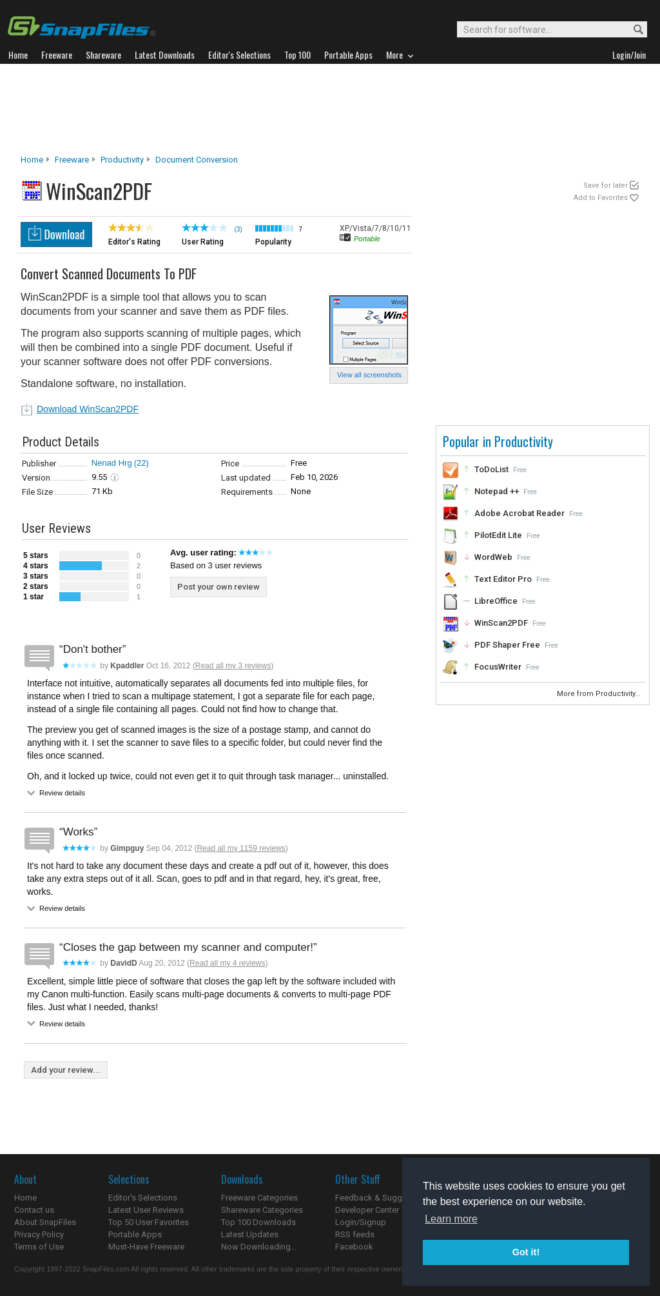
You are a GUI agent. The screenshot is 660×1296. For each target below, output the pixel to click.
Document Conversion (196, 159)
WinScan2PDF (501, 623)
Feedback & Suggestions (382, 1197)
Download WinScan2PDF (88, 409)
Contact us (34, 1210)
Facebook (354, 1246)
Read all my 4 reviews (227, 963)
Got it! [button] (525, 1252)
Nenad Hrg (112, 463)
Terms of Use (39, 1246)
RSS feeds (354, 1234)
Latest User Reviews (146, 1210)
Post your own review (218, 587)
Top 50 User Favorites (148, 1222)
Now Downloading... (258, 1246)
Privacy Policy (39, 1234)
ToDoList (491, 469)
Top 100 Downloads (258, 1222)
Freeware (72, 159)
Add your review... (66, 1070)
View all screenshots (369, 375)
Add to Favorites (601, 198)
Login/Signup (360, 1222)
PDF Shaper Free (507, 645)
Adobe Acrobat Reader (519, 513)
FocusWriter (497, 667)
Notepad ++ (496, 491)
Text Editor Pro (503, 579)
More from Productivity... (600, 694)
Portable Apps (135, 1234)
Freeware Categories (259, 1197)
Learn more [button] (451, 1218)
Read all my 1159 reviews (241, 848)
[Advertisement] (330, 109)
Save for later (605, 185)
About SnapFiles (45, 1222)
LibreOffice (496, 601)
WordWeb (493, 557)
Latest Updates (249, 1234)
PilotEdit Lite (498, 535)
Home (32, 159)
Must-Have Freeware (146, 1246)
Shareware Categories (262, 1210)
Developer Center (367, 1210)
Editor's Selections (142, 1197)
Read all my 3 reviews (233, 665)
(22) (141, 463)
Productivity (122, 159)
